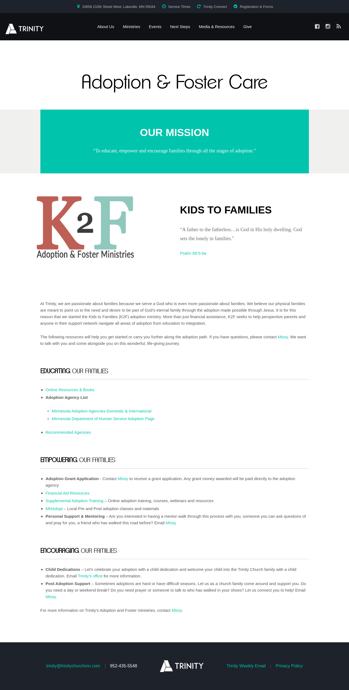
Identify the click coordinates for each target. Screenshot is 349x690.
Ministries (131, 26)
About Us (105, 26)
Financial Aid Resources (68, 493)
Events (155, 26)
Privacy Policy (289, 666)
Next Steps (180, 26)
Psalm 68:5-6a (193, 253)
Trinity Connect (215, 7)
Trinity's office (90, 576)
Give (247, 26)
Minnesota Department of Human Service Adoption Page (103, 418)
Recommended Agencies (68, 432)
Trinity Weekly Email (246, 666)
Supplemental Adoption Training (74, 500)
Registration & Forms (256, 7)
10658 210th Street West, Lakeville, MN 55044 (119, 7)
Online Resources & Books (70, 389)
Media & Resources (217, 26)
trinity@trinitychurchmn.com (73, 666)
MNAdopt (54, 508)
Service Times (179, 7)
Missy (283, 337)
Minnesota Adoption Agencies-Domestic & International (101, 411)
